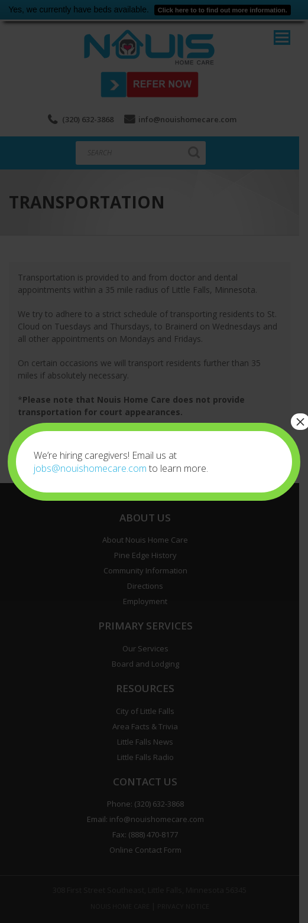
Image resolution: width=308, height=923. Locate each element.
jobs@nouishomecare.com (90, 468)
